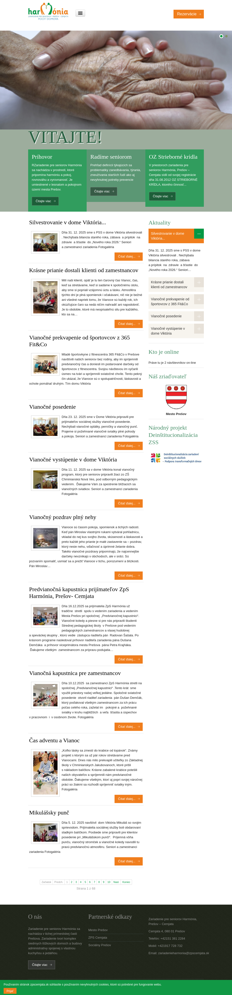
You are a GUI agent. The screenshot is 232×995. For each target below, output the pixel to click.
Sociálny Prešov (99, 945)
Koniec (126, 882)
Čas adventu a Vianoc (54, 740)
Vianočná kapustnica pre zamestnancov (75, 673)
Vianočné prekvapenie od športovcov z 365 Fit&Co (170, 301)
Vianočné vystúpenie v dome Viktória (73, 459)
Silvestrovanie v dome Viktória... (67, 222)
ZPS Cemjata (97, 937)
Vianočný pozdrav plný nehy (62, 517)
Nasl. (116, 882)
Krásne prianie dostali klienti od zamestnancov (83, 270)
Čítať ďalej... (126, 256)
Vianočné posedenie (52, 407)
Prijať (10, 991)
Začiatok (46, 882)
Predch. (58, 882)
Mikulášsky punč (49, 812)
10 (109, 882)
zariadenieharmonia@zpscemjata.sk (183, 953)
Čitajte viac (43, 201)
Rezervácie (187, 14)
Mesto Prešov (98, 930)
